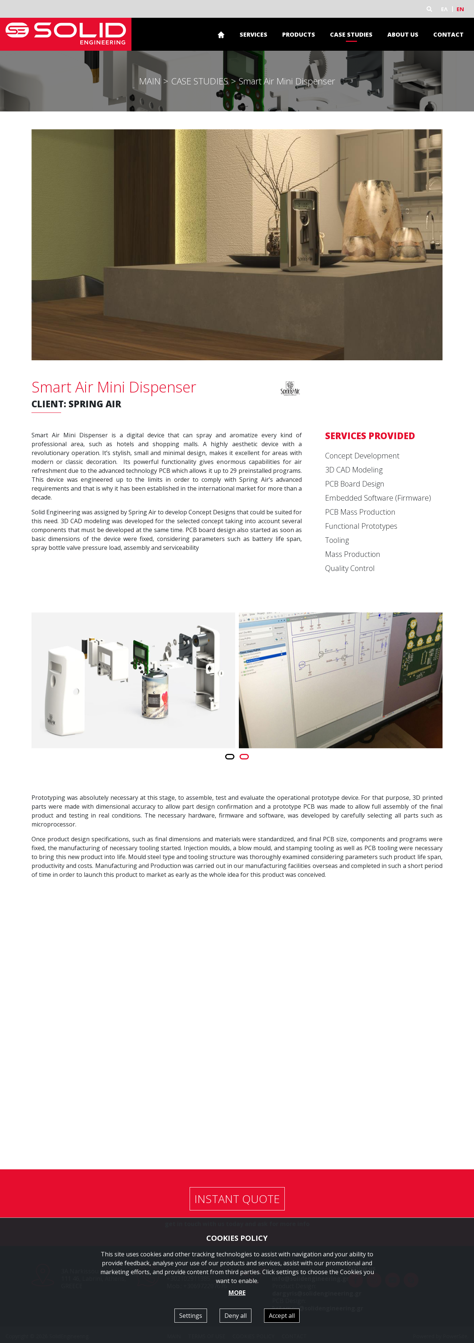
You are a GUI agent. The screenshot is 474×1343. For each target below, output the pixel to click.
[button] (230, 756)
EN (460, 9)
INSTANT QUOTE (237, 1198)
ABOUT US (402, 34)
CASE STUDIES (351, 34)
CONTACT (448, 34)
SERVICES (253, 34)
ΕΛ (444, 9)
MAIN (149, 81)
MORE (237, 1293)
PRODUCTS (298, 34)
